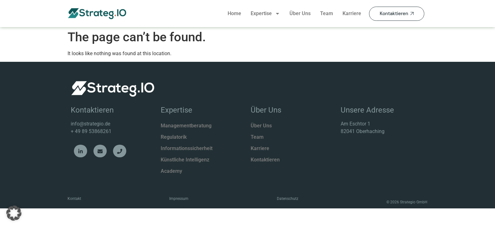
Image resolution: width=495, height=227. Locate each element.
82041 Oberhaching (363, 131)
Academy (171, 171)
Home (234, 13)
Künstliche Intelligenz (185, 160)
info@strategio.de (90, 124)
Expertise (265, 13)
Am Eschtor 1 (355, 124)
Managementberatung (186, 126)
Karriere (352, 13)
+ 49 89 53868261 (91, 131)
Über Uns (300, 13)
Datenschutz (287, 198)
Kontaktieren (265, 160)
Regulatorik (174, 137)
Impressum (178, 198)
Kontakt (74, 198)
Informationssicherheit (186, 148)
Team (326, 13)
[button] (14, 213)
